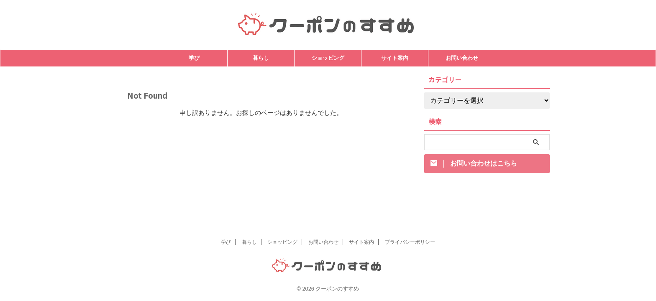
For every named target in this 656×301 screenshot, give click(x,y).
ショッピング (328, 58)
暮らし (261, 58)
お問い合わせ (462, 58)
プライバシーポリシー (410, 242)
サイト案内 (394, 58)
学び (194, 58)
